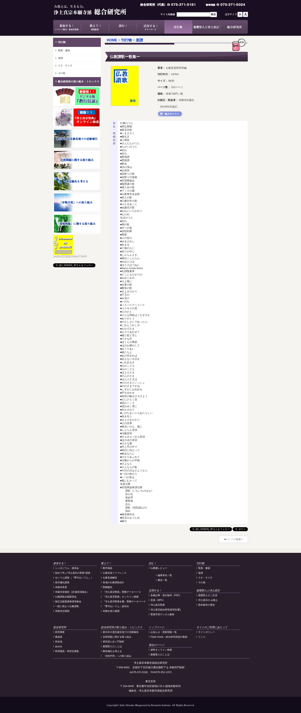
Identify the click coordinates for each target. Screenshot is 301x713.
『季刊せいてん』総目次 (116, 606)
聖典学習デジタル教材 (162, 614)
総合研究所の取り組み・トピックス (121, 627)
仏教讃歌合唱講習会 (66, 596)
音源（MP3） (157, 600)
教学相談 (107, 568)
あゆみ (58, 646)
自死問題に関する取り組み (117, 637)
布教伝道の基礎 (111, 611)
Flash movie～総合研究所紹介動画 (168, 637)
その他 (61, 73)
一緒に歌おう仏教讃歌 (67, 606)
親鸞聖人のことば (112, 646)
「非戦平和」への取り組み (117, 656)
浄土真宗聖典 (157, 605)
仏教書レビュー (158, 568)
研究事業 (60, 632)
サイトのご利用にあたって (211, 627)
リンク (201, 637)
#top (233, 539)
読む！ (123, 27)
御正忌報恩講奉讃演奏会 (68, 601)
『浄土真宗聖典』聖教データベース (122, 592)
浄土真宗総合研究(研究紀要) (165, 609)
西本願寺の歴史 (206, 605)
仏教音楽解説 (110, 577)
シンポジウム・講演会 (67, 568)
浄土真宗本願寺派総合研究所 (96, 10)
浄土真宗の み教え (208, 600)
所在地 (58, 641)
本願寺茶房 (61, 587)
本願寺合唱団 (62, 611)
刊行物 (178, 27)
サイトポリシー (206, 632)
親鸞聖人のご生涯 (207, 595)
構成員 (58, 637)
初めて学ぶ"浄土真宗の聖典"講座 (72, 573)
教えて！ (95, 27)
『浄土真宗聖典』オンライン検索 (121, 596)
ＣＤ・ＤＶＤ (65, 65)
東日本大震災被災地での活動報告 (121, 632)
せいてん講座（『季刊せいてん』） (74, 577)
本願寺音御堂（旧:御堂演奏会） (72, 592)
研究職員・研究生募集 (67, 651)
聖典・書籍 (64, 50)
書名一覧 (162, 580)
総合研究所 (234, 27)
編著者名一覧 (165, 575)
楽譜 (60, 58)
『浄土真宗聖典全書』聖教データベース (124, 601)
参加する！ (67, 27)
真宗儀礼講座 (62, 582)
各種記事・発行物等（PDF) (165, 595)
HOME (112, 40)
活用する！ (150, 27)
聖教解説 (107, 587)
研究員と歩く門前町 (113, 641)
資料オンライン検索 (161, 649)
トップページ (156, 627)
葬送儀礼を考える (112, 651)
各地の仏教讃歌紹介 (113, 582)
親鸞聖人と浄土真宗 (206, 27)
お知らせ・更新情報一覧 (163, 632)
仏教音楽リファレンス (115, 573)
